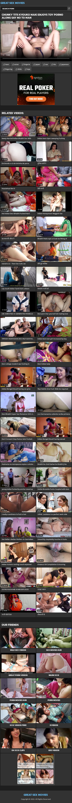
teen (7, 64)
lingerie (27, 64)
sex (46, 64)
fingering (8, 69)
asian (16, 64)
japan (37, 64)
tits (54, 64)
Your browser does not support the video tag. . (36, 41)
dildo (20, 69)
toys (28, 69)
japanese (65, 64)
